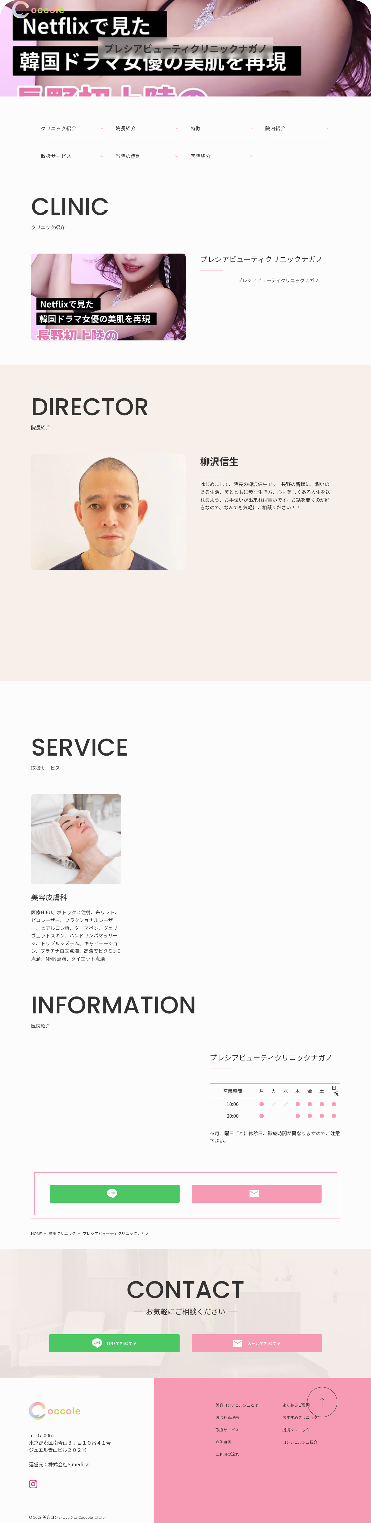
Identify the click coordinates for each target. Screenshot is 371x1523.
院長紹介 (148, 124)
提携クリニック (309, 1423)
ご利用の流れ (229, 1451)
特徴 (223, 124)
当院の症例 (148, 147)
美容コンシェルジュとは (241, 1396)
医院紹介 (223, 147)
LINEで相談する (122, 1333)
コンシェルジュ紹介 (313, 1437)
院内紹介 (298, 124)
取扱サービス (73, 147)
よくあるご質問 (309, 1396)
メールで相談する (264, 1333)
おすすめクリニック (314, 1410)
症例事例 (225, 1437)
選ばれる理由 (229, 1410)
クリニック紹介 (73, 124)
